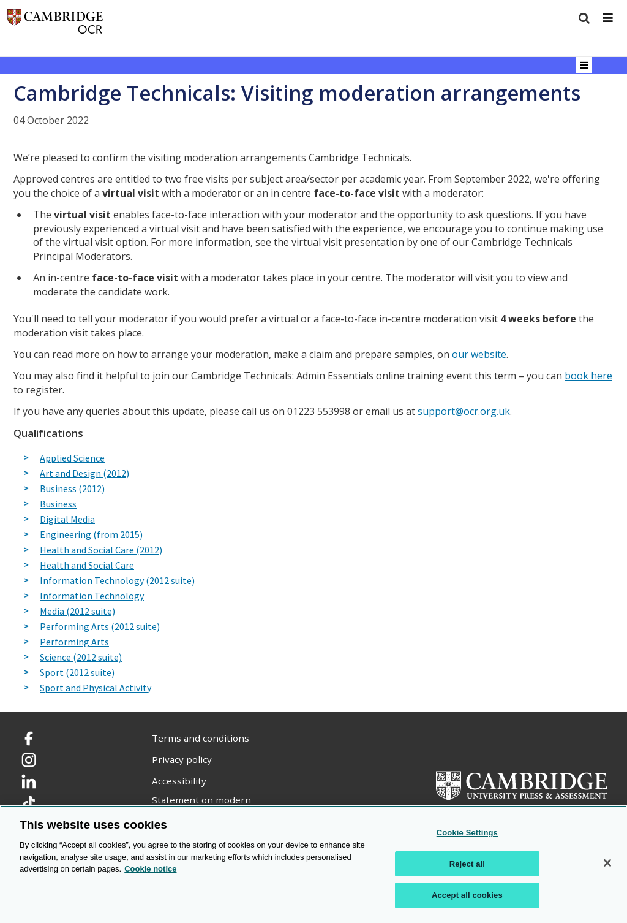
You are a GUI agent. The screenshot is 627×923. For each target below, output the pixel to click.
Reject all (467, 863)
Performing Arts (74, 642)
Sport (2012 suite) (77, 672)
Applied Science (72, 458)
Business (58, 504)
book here (588, 375)
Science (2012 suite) (81, 657)
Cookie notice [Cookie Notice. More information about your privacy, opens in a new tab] (150, 868)
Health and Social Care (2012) (101, 550)
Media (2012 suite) (77, 611)
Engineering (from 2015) (91, 535)
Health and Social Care (87, 565)
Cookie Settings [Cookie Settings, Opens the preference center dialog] (467, 832)
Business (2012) (72, 489)
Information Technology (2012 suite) (117, 581)
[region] (313, 864)
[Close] (607, 862)
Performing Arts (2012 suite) (100, 626)
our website (479, 354)
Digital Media (67, 519)
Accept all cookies (467, 895)
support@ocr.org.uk (464, 411)
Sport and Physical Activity (95, 688)
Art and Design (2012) (84, 473)
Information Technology (92, 596)
